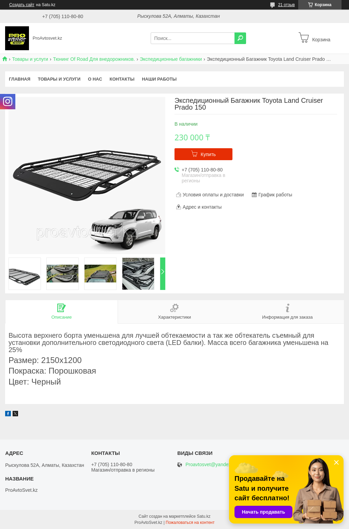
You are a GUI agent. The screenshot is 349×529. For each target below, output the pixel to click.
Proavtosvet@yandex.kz (211, 464)
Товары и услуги (30, 59)
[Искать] (240, 38)
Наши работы (159, 79)
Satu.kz (203, 516)
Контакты (122, 79)
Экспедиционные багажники (171, 59)
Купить (208, 154)
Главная (19, 79)
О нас (95, 79)
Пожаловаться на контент (190, 522)
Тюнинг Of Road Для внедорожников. (94, 59)
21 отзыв (286, 4)
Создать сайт (21, 4)
